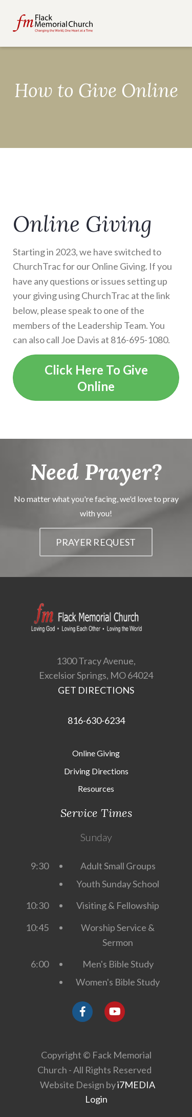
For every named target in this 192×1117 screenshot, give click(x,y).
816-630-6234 (96, 720)
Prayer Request (96, 542)
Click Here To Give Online (96, 378)
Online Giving (96, 753)
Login (96, 1099)
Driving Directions (96, 771)
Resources (96, 788)
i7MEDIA (136, 1084)
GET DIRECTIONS (96, 690)
